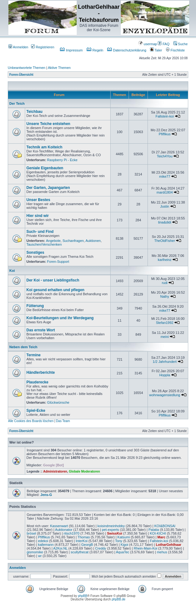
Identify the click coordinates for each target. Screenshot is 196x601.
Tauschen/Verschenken (44, 244)
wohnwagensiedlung (164, 395)
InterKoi (82, 541)
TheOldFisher (164, 241)
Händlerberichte (40, 372)
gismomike (35, 552)
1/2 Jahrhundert (165, 361)
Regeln (95, 50)
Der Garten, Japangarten (48, 187)
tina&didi (164, 222)
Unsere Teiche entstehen (48, 124)
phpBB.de (118, 599)
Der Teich (17, 103)
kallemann (45, 544)
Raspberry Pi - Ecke (62, 160)
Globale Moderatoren (84, 471)
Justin (164, 206)
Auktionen (93, 241)
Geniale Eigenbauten (44, 168)
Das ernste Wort (40, 330)
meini (165, 337)
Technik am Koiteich (44, 147)
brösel (31, 533)
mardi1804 (165, 192)
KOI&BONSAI (164, 526)
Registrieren (42, 47)
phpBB (82, 596)
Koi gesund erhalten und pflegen (55, 290)
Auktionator (63, 529)
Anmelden (18, 47)
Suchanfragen (73, 241)
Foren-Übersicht (21, 74)
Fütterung (35, 306)
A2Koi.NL (60, 548)
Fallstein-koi (165, 116)
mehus (162, 552)
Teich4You (164, 156)
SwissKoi (114, 533)
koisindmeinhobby (111, 526)
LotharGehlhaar (168, 544)
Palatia (153, 529)
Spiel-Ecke (35, 410)
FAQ (163, 44)
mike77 (164, 176)
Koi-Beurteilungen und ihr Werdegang (59, 318)
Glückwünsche (58, 402)
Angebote (53, 241)
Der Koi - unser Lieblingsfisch (52, 280)
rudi (164, 283)
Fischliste (175, 50)
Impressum (71, 50)
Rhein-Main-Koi (145, 548)
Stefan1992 (164, 323)
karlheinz (164, 260)
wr (40, 556)
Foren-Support (58, 261)
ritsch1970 (72, 533)
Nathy (164, 296)
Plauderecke (37, 382)
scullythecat (79, 552)
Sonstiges (35, 252)
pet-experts (110, 529)
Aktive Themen (59, 68)
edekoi (43, 541)
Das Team (63, 421)
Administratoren (55, 471)
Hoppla (164, 375)
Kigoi (124, 544)
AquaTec (122, 552)
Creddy (100, 548)
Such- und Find (39, 231)
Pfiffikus (165, 134)
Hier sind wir (37, 216)
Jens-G (46, 495)
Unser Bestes (38, 200)
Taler (156, 50)
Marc (161, 537)
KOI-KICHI (158, 533)
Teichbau (34, 111)
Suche (180, 44)
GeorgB (87, 544)
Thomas (83, 537)
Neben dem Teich (23, 347)
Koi (12, 270)
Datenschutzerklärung (126, 50)
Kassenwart (59, 526)
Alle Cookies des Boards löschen (30, 421)
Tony (118, 541)
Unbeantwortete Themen (26, 68)
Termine (33, 355)
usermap (147, 44)
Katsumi (123, 537)
